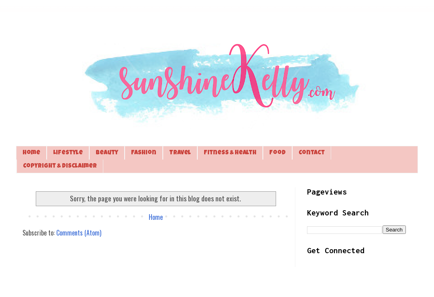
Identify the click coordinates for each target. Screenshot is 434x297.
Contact (312, 153)
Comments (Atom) (78, 233)
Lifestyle (68, 153)
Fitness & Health (230, 153)
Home (31, 153)
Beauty (107, 153)
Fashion (143, 153)
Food (277, 153)
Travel (180, 153)
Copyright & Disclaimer (60, 166)
